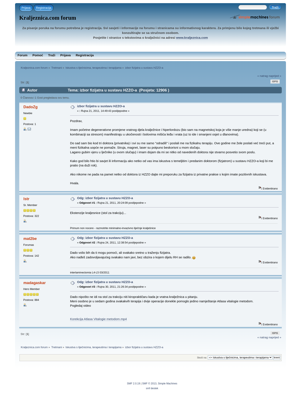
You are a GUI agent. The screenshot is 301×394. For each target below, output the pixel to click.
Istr (26, 199)
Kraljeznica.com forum (47, 18)
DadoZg (30, 107)
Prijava (26, 7)
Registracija (43, 7)
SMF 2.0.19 (133, 383)
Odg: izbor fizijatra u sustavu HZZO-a (105, 198)
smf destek (152, 388)
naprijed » (275, 75)
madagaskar (34, 283)
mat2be (30, 238)
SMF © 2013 (149, 383)
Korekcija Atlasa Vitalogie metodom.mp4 (98, 319)
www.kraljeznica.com (192, 37)
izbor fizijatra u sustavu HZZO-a (101, 106)
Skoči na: (202, 357)
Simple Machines (167, 383)
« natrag (262, 75)
